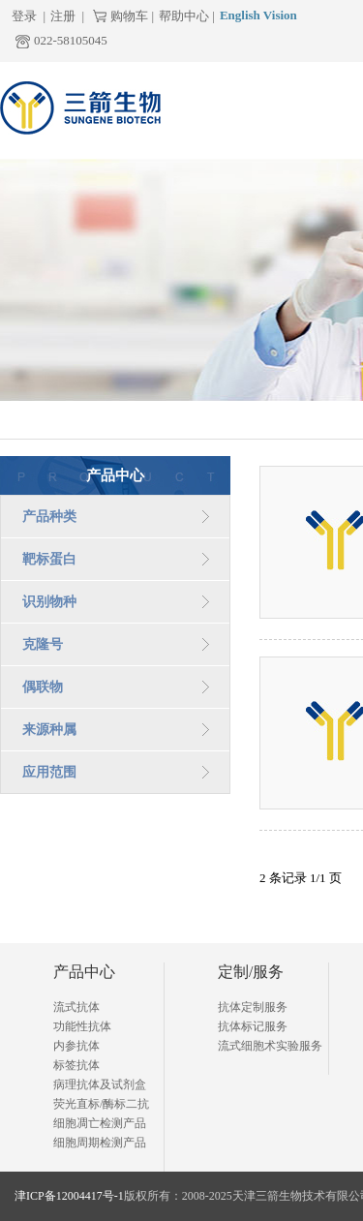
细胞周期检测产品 (99, 1142)
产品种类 (49, 516)
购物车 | (132, 16)
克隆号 (42, 644)
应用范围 (49, 772)
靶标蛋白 (49, 559)
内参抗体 (76, 1046)
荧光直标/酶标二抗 (101, 1104)
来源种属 (49, 729)
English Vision (258, 15)
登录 (24, 16)
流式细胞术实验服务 (270, 1046)
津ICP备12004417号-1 (69, 1196)
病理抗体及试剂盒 (99, 1084)
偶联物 (42, 687)
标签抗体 (76, 1065)
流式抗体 (76, 1007)
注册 (63, 16)
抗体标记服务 (252, 1026)
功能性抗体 (82, 1026)
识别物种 (49, 602)
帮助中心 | (187, 16)
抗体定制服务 (252, 1007)
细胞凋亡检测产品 (99, 1123)
